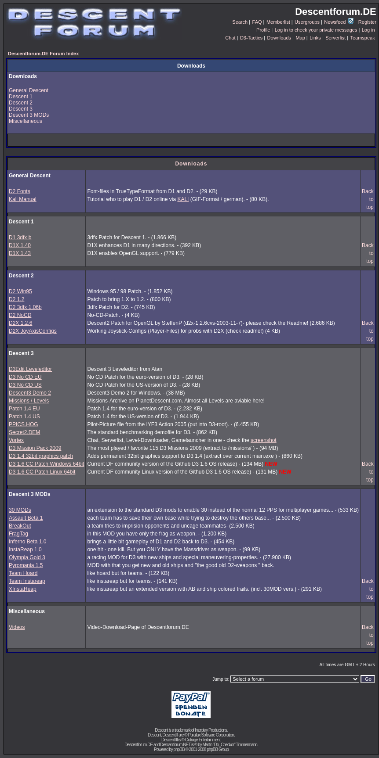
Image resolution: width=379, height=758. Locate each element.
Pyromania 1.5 (26, 565)
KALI (183, 199)
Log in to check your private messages (316, 29)
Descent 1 (21, 96)
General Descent (28, 90)
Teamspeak (362, 37)
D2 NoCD (20, 315)
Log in (368, 29)
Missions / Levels (29, 401)
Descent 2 (21, 103)
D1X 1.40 (20, 245)
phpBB (179, 749)
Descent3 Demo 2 (30, 393)
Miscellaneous (25, 121)
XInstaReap (22, 589)
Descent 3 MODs (29, 115)
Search (240, 22)
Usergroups (307, 22)
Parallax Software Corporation (211, 735)
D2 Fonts (19, 191)
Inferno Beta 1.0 (27, 542)
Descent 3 (21, 109)
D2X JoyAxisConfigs (33, 331)
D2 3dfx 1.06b (25, 307)
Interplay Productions (211, 730)
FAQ (257, 22)
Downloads (279, 37)
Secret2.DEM (24, 432)
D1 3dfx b (20, 237)
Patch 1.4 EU (24, 409)
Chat (230, 37)
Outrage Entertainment (202, 739)
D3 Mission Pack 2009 (35, 448)
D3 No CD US (25, 385)
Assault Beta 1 (26, 518)
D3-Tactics (251, 37)
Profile (263, 29)
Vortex (16, 440)
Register (367, 22)
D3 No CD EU (25, 377)
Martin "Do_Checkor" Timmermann (229, 744)
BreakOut (20, 526)
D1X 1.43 (20, 253)
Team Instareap (27, 581)
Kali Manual (22, 199)
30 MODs (20, 510)
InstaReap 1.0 (25, 549)
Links (315, 37)
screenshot (264, 440)
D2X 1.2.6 (20, 323)
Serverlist (335, 37)
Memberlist (278, 22)
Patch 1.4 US (24, 416)
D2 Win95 (20, 291)
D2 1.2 (16, 299)
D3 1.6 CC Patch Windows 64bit (46, 464)
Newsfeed (338, 22)
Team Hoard (23, 573)
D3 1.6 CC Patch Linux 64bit (42, 472)
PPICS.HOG (23, 424)
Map (300, 37)
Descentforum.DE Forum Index (43, 53)
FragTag (18, 534)
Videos (17, 627)
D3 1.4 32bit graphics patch (41, 456)
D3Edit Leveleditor (30, 369)
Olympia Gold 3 (27, 557)
